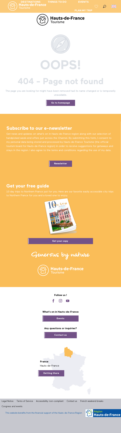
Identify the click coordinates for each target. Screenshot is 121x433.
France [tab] (44, 361)
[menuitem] (24, 6)
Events (60, 318)
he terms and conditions (62, 150)
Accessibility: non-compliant (49, 401)
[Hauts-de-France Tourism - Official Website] (60, 20)
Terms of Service (25, 401)
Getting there (51, 373)
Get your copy (60, 241)
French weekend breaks (91, 401)
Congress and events (12, 406)
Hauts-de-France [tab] (49, 366)
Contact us (60, 335)
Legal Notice (7, 401)
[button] (104, 6)
